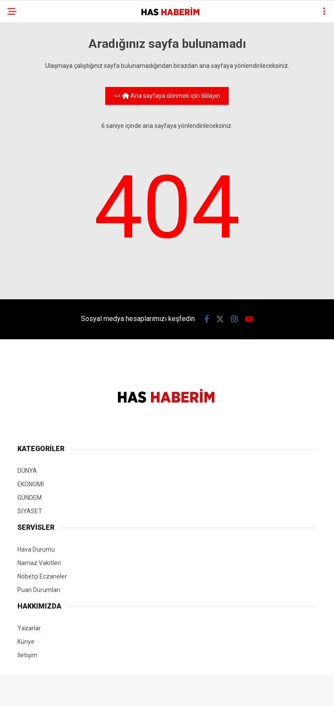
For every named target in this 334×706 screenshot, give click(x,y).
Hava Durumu (36, 549)
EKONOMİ (30, 484)
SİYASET (29, 511)
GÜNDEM (29, 497)
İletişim (27, 655)
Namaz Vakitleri (39, 562)
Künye (25, 641)
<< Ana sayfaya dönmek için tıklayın (167, 95)
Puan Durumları (38, 589)
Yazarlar (29, 628)
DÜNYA (27, 470)
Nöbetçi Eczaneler (42, 576)
